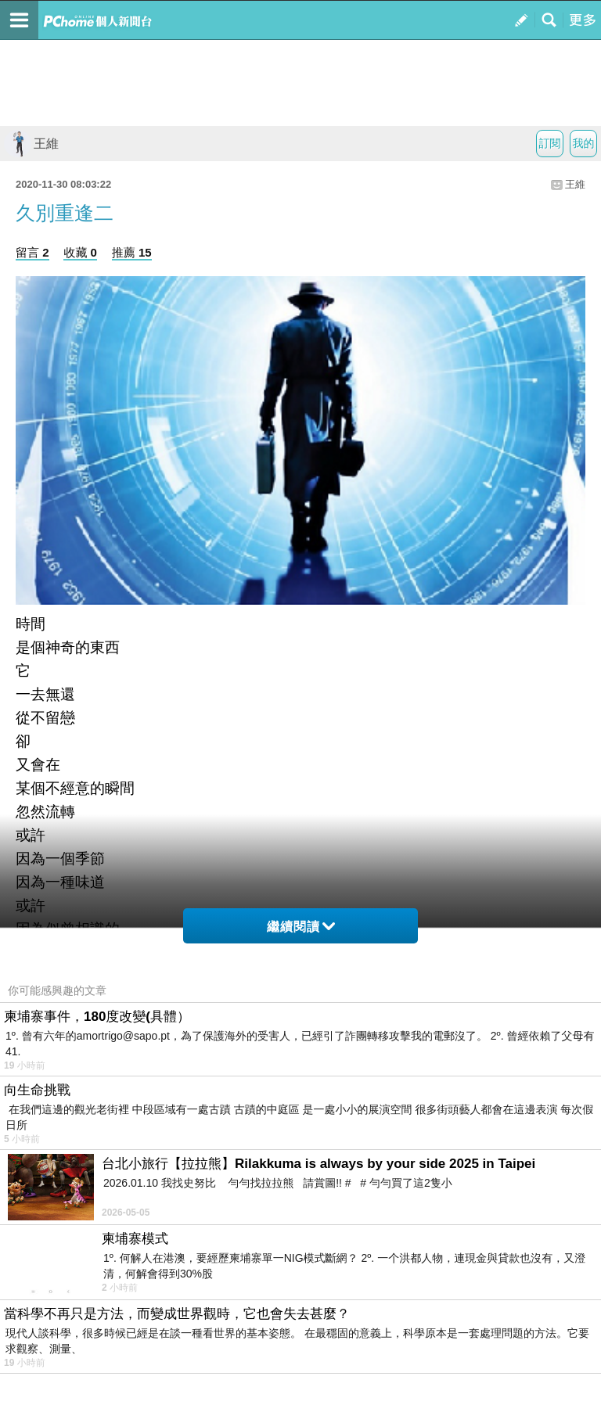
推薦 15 (132, 252)
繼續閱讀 (301, 927)
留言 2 (32, 252)
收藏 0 (80, 252)
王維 (31, 143)
